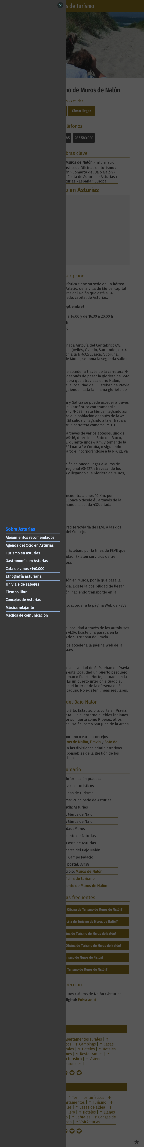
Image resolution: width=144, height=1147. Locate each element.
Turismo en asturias (23, 553)
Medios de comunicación (27, 615)
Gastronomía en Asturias (27, 561)
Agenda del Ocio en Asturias (30, 545)
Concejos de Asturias (23, 599)
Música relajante (20, 607)
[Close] (60, 5)
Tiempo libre (16, 592)
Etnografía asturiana (23, 576)
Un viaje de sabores (22, 584)
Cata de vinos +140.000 (25, 568)
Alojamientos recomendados (30, 537)
